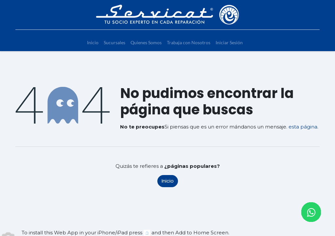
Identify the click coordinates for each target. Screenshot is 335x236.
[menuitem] (92, 42)
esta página (303, 127)
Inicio (168, 180)
